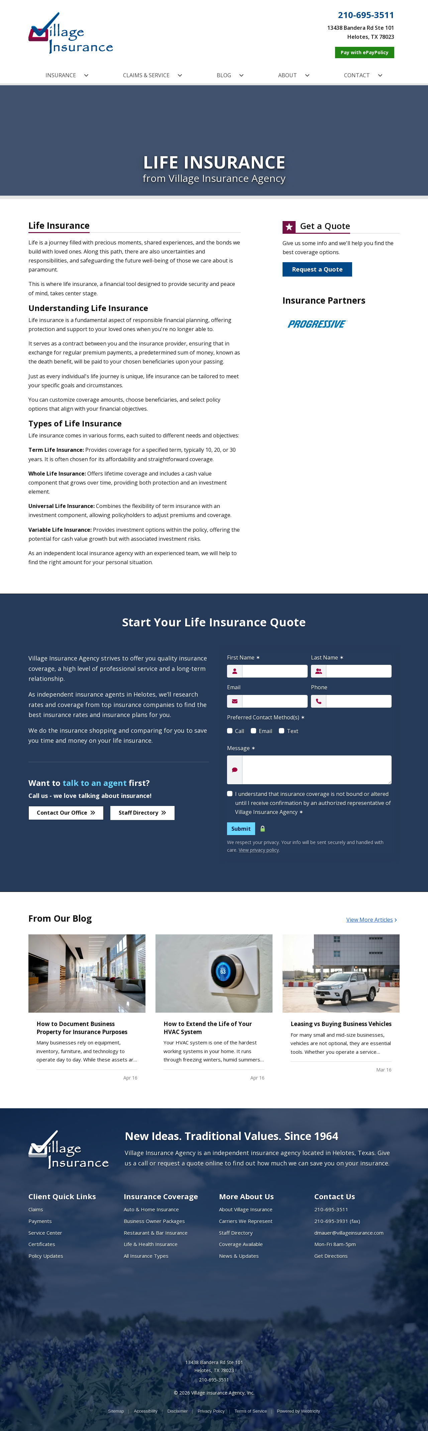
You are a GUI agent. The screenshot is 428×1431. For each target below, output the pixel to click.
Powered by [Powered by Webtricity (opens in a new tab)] (298, 1411)
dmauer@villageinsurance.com (349, 1232)
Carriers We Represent (246, 1221)
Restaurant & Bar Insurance (156, 1232)
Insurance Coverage (161, 1196)
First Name (243, 657)
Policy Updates (45, 1255)
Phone (319, 687)
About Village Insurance (246, 1209)
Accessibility (145, 1411)
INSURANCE (67, 75)
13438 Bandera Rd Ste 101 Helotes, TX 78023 (214, 1366)
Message (241, 748)
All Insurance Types (146, 1255)
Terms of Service (251, 1411)
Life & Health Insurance (151, 1244)
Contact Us (334, 1196)
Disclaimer (178, 1411)
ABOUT (294, 75)
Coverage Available (241, 1244)
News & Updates (239, 1255)
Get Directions (331, 1255)
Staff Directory (142, 812)
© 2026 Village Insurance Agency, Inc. (214, 1393)
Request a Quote (317, 269)
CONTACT (363, 75)
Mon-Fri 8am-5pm (335, 1244)
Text (292, 731)
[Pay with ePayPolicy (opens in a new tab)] (364, 52)
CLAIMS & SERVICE (152, 75)
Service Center (45, 1232)
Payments (40, 1221)
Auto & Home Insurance (151, 1209)
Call (239, 731)
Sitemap (116, 1411)
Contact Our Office (66, 812)
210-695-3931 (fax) (337, 1221)
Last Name (327, 657)
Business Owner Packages (154, 1221)
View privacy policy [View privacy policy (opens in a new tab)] (259, 850)
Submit (241, 828)
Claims (35, 1209)
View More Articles (371, 919)
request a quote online (190, 1163)
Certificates (41, 1244)
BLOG (230, 75)
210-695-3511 (366, 15)
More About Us (246, 1196)
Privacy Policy (211, 1411)
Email (233, 687)
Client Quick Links (62, 1196)
